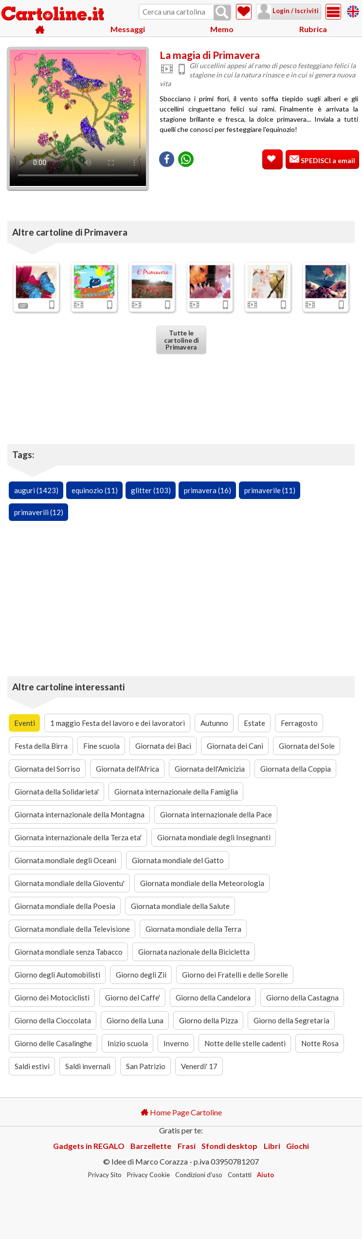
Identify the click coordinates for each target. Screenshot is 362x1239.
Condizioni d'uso (198, 1175)
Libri (272, 1145)
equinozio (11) (95, 490)
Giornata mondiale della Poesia (65, 906)
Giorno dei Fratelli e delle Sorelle (235, 974)
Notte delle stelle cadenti (245, 1043)
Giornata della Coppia (295, 768)
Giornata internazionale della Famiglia (176, 791)
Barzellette (150, 1145)
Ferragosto (299, 723)
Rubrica (313, 29)
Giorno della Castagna (302, 997)
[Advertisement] (259, 190)
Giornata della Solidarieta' (57, 791)
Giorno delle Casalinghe (53, 1043)
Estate (254, 723)
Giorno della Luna (135, 1020)
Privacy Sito (105, 1175)
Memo (222, 29)
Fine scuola (101, 745)
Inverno (176, 1043)
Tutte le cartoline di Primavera (180, 340)
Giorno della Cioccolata (53, 1020)
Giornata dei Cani (235, 745)
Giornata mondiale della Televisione (72, 929)
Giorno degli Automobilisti (57, 974)
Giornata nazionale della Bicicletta (194, 951)
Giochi (297, 1145)
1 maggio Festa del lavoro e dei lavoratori (117, 723)
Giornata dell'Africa (127, 768)
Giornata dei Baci (163, 745)
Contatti (240, 1175)
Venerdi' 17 (199, 1066)
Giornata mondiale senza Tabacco (69, 951)
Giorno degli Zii (141, 974)
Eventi (24, 723)
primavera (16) (207, 490)
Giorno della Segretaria (291, 1020)
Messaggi (127, 29)
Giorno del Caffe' (132, 997)
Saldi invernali (87, 1066)
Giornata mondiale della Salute (180, 906)
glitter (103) (151, 490)
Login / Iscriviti (295, 11)
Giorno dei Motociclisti (52, 997)
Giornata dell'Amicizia (210, 768)
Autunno (214, 723)
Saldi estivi (32, 1066)
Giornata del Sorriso (47, 768)
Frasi (187, 1145)
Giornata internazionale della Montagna (80, 814)
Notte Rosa (320, 1043)
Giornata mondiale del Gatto (178, 860)
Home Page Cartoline (181, 1112)
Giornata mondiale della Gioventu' (70, 883)
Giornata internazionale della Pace (216, 814)
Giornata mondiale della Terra (193, 929)
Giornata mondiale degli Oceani (65, 860)
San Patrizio (145, 1066)
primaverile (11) (269, 490)
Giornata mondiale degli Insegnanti (214, 837)
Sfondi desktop (229, 1145)
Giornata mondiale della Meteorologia (202, 883)
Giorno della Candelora (213, 997)
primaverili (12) (38, 512)
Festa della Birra (41, 745)
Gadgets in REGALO (89, 1145)
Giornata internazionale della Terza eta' (78, 837)
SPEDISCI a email (327, 160)
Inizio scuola (128, 1043)
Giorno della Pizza (208, 1020)
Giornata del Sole (307, 745)
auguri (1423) (36, 490)
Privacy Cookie (148, 1175)
